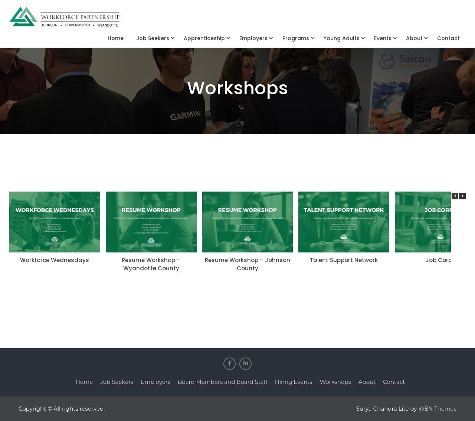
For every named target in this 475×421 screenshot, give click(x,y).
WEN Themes (437, 408)
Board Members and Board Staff (223, 381)
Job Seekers (152, 38)
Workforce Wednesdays (54, 260)
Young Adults (342, 38)
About (414, 38)
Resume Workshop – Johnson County (247, 264)
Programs (295, 38)
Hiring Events (293, 381)
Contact (448, 38)
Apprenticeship (204, 38)
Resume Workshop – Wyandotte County (151, 264)
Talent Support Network (344, 260)
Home (116, 38)
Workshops (335, 381)
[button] (462, 196)
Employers (253, 38)
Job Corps (440, 260)
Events (383, 38)
